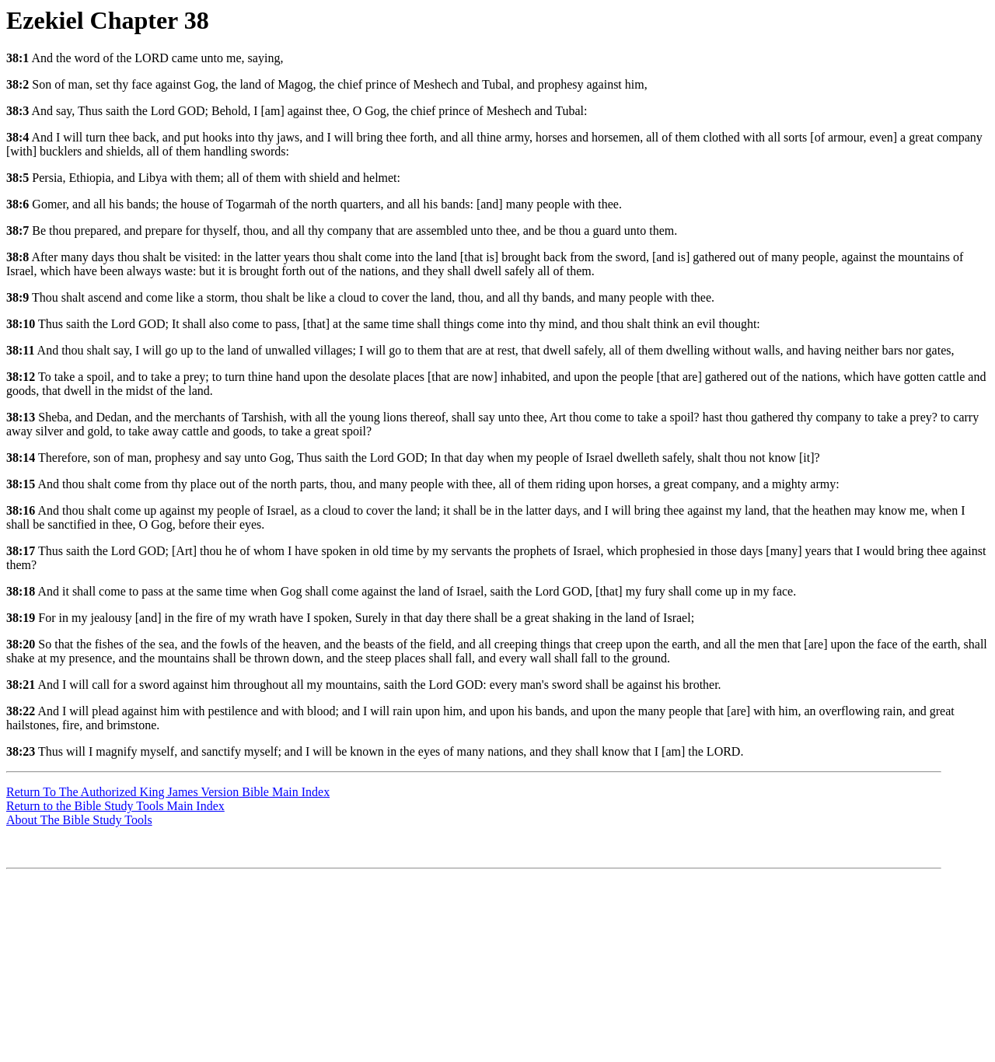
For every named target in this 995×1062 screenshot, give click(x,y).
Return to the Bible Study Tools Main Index (115, 805)
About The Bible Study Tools (79, 819)
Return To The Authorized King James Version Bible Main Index (168, 791)
